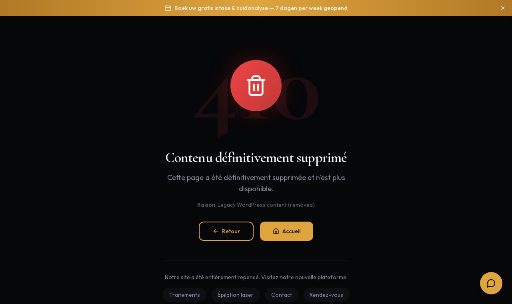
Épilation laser (236, 294)
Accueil (286, 231)
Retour (226, 231)
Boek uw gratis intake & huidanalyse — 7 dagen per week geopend (261, 8)
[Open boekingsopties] (491, 283)
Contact (281, 294)
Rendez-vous (326, 294)
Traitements (184, 294)
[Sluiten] (502, 8)
